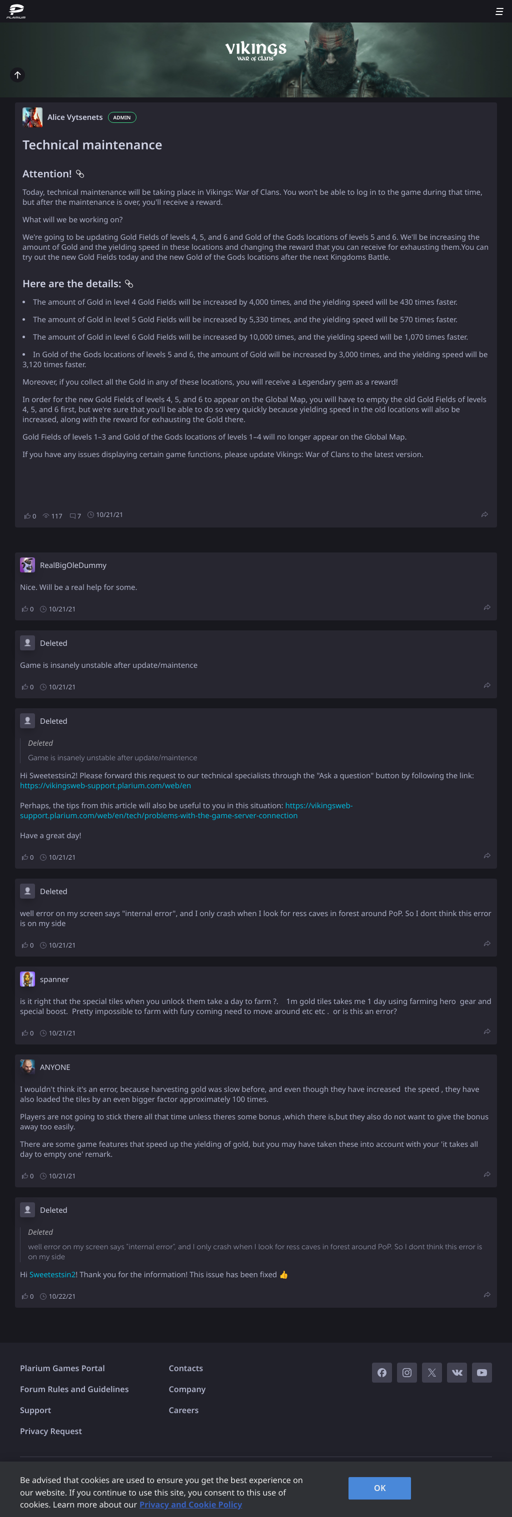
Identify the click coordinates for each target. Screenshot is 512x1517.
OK (380, 1488)
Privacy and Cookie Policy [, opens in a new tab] (191, 1504)
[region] (256, 1489)
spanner (54, 980)
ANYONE (55, 1067)
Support (35, 1410)
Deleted (54, 643)
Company (187, 1389)
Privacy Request (51, 1431)
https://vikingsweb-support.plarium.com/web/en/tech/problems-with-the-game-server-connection (186, 811)
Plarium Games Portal (62, 1368)
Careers (184, 1410)
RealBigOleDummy (73, 565)
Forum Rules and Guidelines (74, 1389)
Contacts (186, 1368)
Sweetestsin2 (53, 1275)
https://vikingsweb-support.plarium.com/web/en (105, 786)
